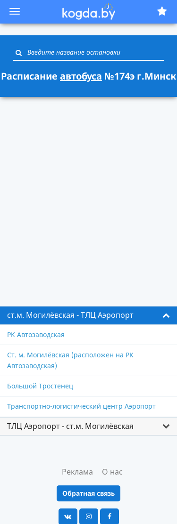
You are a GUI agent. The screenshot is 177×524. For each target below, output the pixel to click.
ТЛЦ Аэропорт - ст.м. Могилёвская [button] (70, 426)
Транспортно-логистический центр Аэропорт (81, 406)
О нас (112, 472)
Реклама (77, 472)
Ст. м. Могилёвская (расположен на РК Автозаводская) (70, 360)
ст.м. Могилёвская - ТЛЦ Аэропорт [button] (70, 315)
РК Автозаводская (36, 334)
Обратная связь (88, 493)
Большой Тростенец (40, 385)
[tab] (88, 315)
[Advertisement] (88, 196)
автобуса (81, 76)
